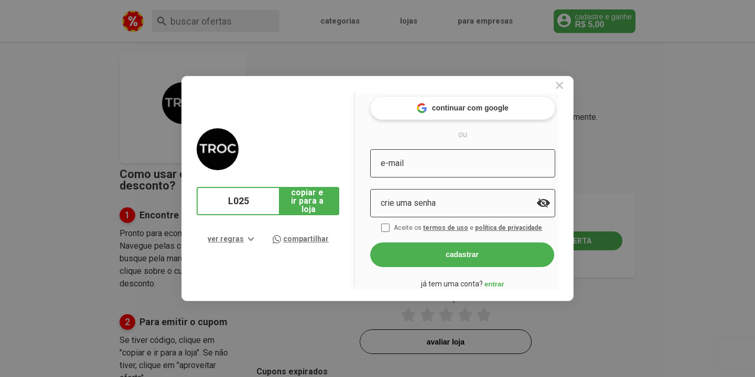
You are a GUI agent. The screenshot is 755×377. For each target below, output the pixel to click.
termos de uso (460, 224)
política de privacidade (523, 224)
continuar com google (476, 104)
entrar (507, 280)
